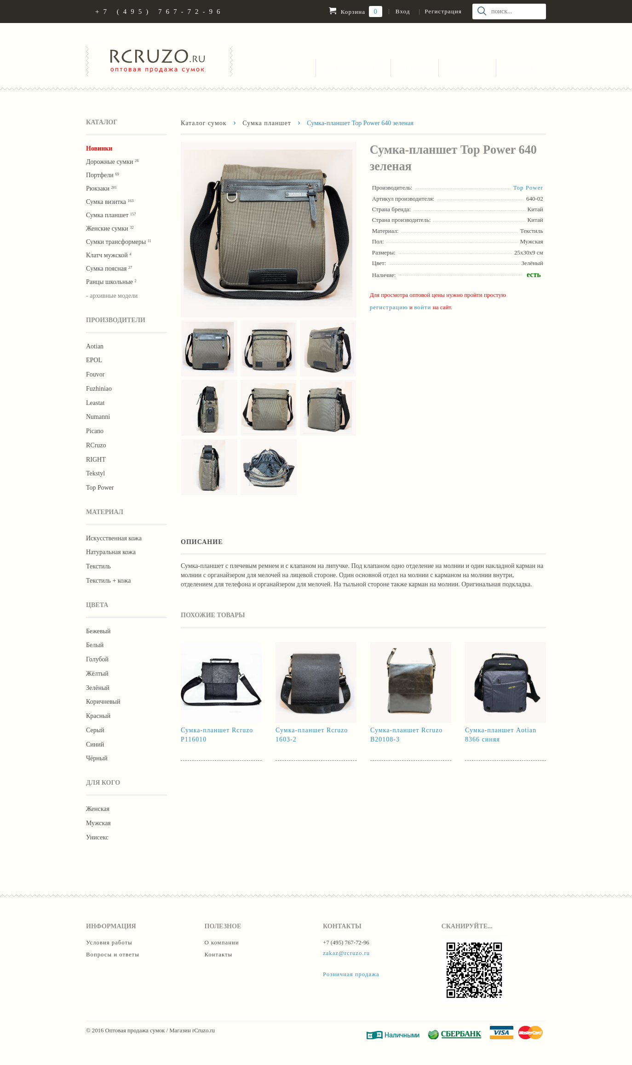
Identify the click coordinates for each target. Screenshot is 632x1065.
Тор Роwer (100, 487)
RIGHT (96, 459)
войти (422, 307)
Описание (202, 541)
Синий (95, 744)
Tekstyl (95, 473)
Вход (403, 11)
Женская (97, 808)
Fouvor (95, 374)
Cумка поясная (109, 268)
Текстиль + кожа (108, 580)
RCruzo (96, 445)
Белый (94, 645)
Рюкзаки (101, 188)
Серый (95, 730)
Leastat (95, 402)
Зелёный (97, 687)
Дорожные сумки (112, 161)
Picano (94, 431)
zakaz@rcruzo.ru (346, 953)
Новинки (99, 148)
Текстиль (98, 566)
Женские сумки (110, 228)
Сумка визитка (109, 201)
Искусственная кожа (114, 538)
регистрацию (389, 307)
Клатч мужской (108, 255)
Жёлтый (97, 673)
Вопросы (414, 67)
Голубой (97, 659)
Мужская (98, 823)
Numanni (98, 416)
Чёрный (97, 758)
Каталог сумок (204, 123)
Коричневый (103, 701)
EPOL (94, 360)
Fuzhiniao (99, 388)
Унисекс (97, 837)
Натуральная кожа (111, 552)
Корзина (355, 11)
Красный (98, 715)
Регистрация (443, 11)
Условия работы (353, 67)
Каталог (294, 67)
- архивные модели (112, 295)
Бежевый (98, 631)
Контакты (521, 67)
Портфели (102, 175)
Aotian (94, 346)
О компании (467, 67)
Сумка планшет (111, 215)
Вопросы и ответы (112, 954)
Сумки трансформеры (118, 241)
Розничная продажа (351, 974)
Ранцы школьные (111, 281)
